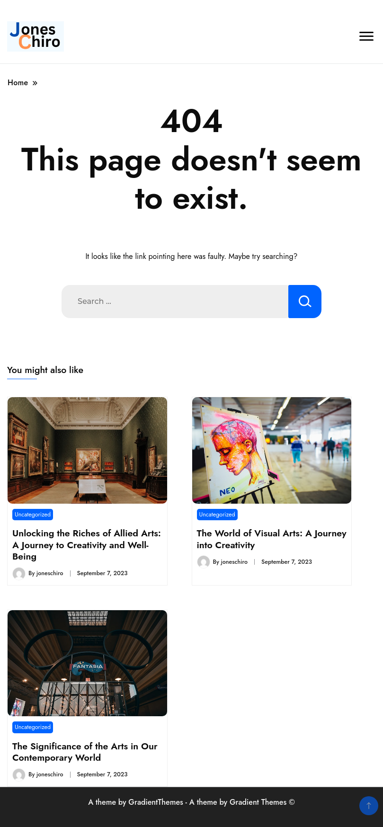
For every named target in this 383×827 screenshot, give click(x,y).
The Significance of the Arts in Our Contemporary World (85, 751)
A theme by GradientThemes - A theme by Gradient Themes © (191, 802)
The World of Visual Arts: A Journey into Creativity (272, 538)
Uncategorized (33, 514)
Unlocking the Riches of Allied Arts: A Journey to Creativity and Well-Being (86, 544)
